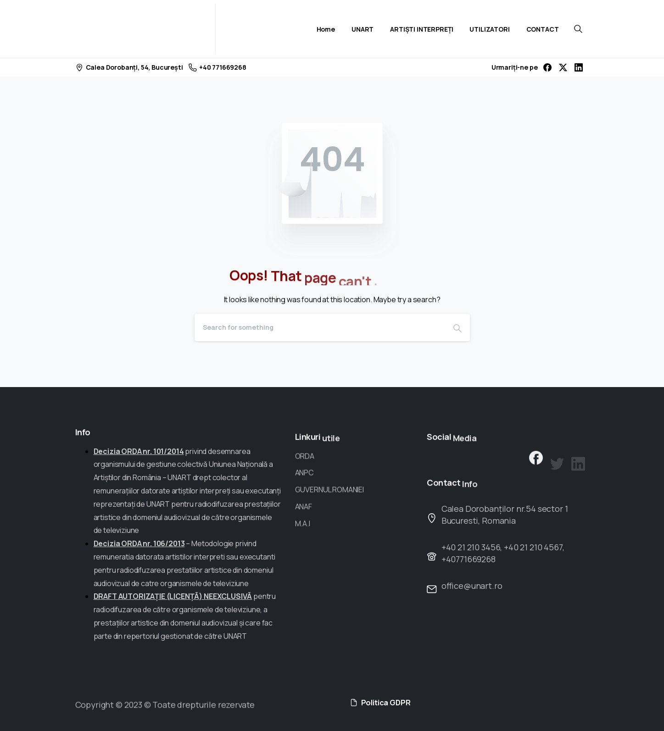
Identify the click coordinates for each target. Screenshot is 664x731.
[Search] (320, 327)
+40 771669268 (217, 67)
